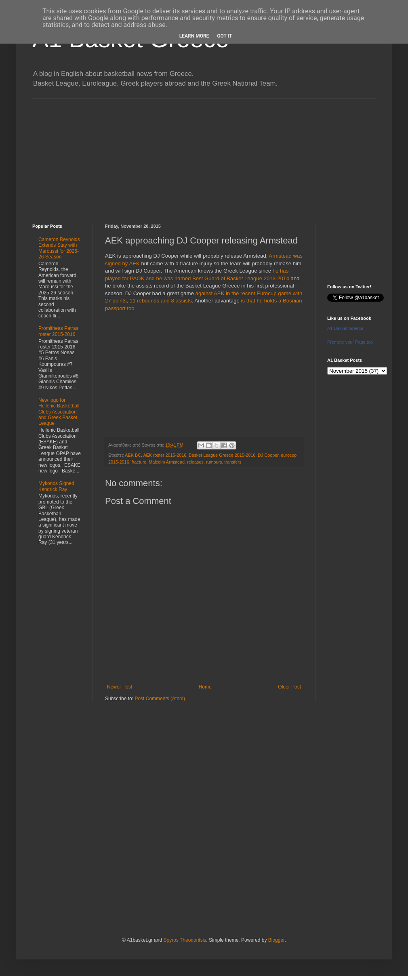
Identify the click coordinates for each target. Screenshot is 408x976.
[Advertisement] (204, 155)
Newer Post (119, 687)
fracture (139, 462)
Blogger (276, 940)
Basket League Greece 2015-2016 (222, 455)
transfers (232, 462)
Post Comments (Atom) (160, 698)
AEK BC (133, 455)
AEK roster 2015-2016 (164, 455)
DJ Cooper (268, 455)
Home (205, 687)
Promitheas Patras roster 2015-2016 (58, 331)
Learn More (194, 36)
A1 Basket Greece (345, 328)
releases (195, 462)
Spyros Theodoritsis (184, 940)
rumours (214, 462)
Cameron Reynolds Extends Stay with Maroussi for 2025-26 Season (59, 248)
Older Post (289, 687)
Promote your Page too (350, 342)
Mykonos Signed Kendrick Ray (56, 486)
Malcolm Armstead (167, 462)
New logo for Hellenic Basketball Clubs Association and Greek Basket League (58, 411)
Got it (224, 36)
